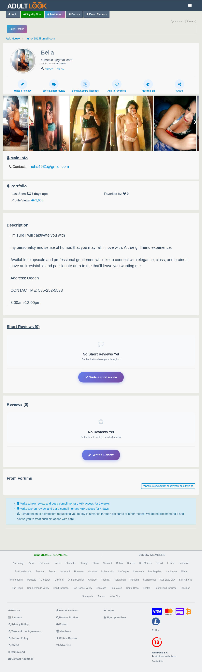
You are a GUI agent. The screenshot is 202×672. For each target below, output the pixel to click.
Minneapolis (16, 580)
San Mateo (116, 588)
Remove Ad (16, 652)
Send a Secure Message (85, 85)
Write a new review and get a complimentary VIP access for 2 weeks (63, 503)
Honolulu (78, 571)
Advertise (63, 645)
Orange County (76, 580)
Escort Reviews (96, 14)
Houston (92, 571)
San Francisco (60, 588)
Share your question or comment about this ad (168, 486)
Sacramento (149, 580)
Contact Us (157, 661)
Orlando (92, 580)
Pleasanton (120, 580)
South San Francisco (166, 588)
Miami (184, 571)
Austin (32, 563)
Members (63, 631)
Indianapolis (107, 571)
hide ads (190, 21)
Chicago (83, 563)
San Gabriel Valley (82, 588)
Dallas (119, 563)
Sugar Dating (16, 29)
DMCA (13, 645)
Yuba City (115, 596)
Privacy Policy (18, 624)
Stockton (185, 588)
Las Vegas (123, 571)
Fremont (40, 571)
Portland (134, 580)
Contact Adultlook (20, 659)
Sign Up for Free (115, 617)
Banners (15, 617)
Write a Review (22, 85)
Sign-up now (32, 14)
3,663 (37, 200)
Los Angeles (154, 571)
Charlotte (70, 563)
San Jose (101, 588)
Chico (96, 563)
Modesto (31, 580)
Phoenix (105, 580)
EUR (155, 630)
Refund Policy (18, 638)
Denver (131, 563)
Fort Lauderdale (23, 571)
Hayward (65, 571)
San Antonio (185, 580)
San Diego (17, 588)
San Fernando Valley (38, 588)
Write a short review (54, 85)
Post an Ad (54, 14)
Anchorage (18, 563)
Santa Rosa (132, 588)
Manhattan (171, 571)
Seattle (146, 588)
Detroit (159, 563)
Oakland (59, 580)
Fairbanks (184, 563)
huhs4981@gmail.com (40, 38)
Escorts (74, 14)
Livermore (138, 571)
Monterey (45, 580)
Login (12, 14)
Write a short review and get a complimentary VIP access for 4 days (63, 508)
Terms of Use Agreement (24, 631)
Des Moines (145, 563)
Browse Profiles (67, 617)
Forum (61, 624)
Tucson (101, 596)
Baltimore (44, 563)
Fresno (52, 571)
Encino (171, 563)
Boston (57, 563)
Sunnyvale (87, 596)
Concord (107, 563)
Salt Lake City (167, 580)
